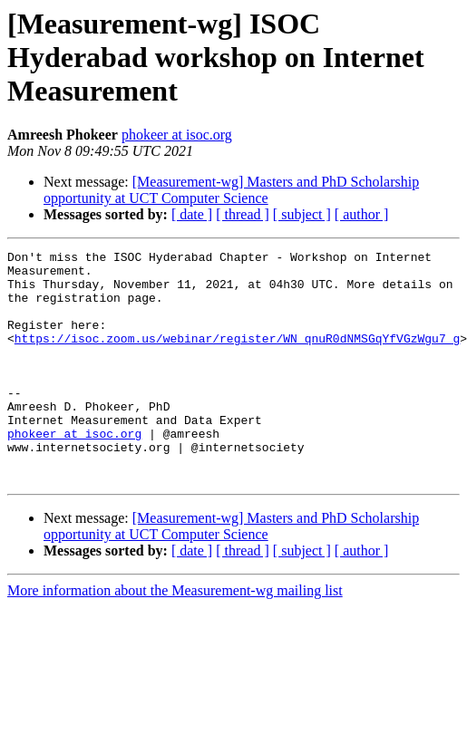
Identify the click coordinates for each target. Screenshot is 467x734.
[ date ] (191, 214)
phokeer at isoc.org (177, 134)
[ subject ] (302, 214)
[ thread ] (242, 214)
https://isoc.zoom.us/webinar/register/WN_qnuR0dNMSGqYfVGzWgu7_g (237, 357)
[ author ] (362, 214)
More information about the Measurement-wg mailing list (175, 636)
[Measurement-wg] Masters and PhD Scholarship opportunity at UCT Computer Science (231, 190)
